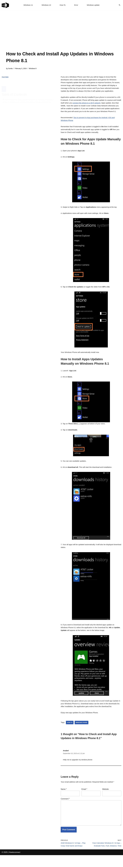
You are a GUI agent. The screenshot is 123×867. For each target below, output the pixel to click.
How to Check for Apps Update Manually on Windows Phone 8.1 (28, 95)
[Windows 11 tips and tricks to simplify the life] (5, 5)
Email (84, 805)
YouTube (5, 77)
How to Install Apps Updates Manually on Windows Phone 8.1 (28, 100)
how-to (70, 737)
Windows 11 (27, 5)
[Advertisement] (61, 33)
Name (64, 805)
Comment (65, 815)
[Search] (119, 5)
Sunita (10, 69)
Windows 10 (46, 5)
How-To (63, 5)
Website (105, 805)
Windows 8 (33, 69)
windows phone (82, 737)
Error (76, 5)
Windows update (93, 5)
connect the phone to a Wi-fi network (92, 108)
